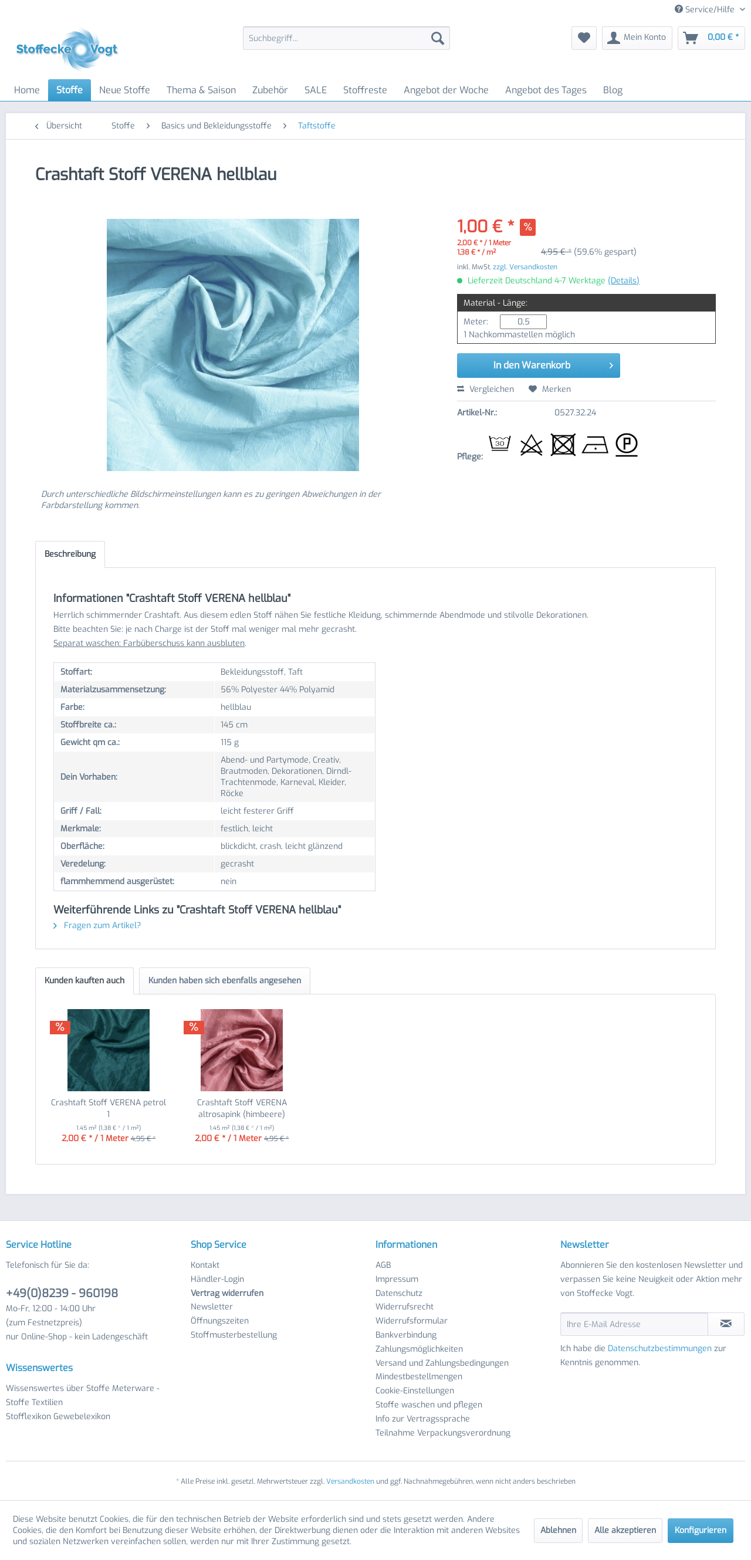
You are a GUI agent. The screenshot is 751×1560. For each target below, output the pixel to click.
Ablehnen (558, 1530)
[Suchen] (437, 38)
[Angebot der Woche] (446, 90)
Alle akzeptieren (625, 1530)
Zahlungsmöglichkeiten (419, 1349)
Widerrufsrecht (405, 1306)
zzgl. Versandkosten (525, 267)
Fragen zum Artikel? (97, 925)
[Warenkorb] (711, 38)
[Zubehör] (270, 90)
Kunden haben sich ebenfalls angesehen (224, 980)
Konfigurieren (700, 1530)
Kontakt (205, 1265)
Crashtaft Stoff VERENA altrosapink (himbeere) (242, 1108)
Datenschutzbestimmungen (660, 1348)
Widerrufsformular (412, 1320)
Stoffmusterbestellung (234, 1335)
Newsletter (212, 1306)
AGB (383, 1265)
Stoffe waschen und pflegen (429, 1404)
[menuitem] (346, 38)
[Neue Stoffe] (124, 90)
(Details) (624, 280)
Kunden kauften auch (84, 980)
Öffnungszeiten (220, 1320)
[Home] (27, 90)
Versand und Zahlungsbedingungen (442, 1363)
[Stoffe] (69, 90)
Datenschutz (399, 1293)
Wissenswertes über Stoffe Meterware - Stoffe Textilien (83, 1395)
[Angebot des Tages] (546, 90)
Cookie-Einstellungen (415, 1390)
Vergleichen (485, 389)
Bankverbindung (406, 1335)
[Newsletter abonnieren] (726, 1324)
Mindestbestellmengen (419, 1376)
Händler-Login (217, 1279)
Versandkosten (350, 1481)
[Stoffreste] (365, 90)
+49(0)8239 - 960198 (62, 1293)
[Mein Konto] (637, 38)
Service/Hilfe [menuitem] (706, 9)
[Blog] (613, 90)
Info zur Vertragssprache (423, 1418)
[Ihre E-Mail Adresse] (634, 1324)
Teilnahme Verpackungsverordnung (443, 1433)
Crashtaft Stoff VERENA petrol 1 (108, 1108)
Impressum (397, 1279)
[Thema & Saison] (201, 90)
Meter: (476, 321)
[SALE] (315, 90)
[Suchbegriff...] (346, 38)
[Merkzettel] (584, 38)
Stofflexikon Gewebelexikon (58, 1416)
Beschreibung (70, 554)
